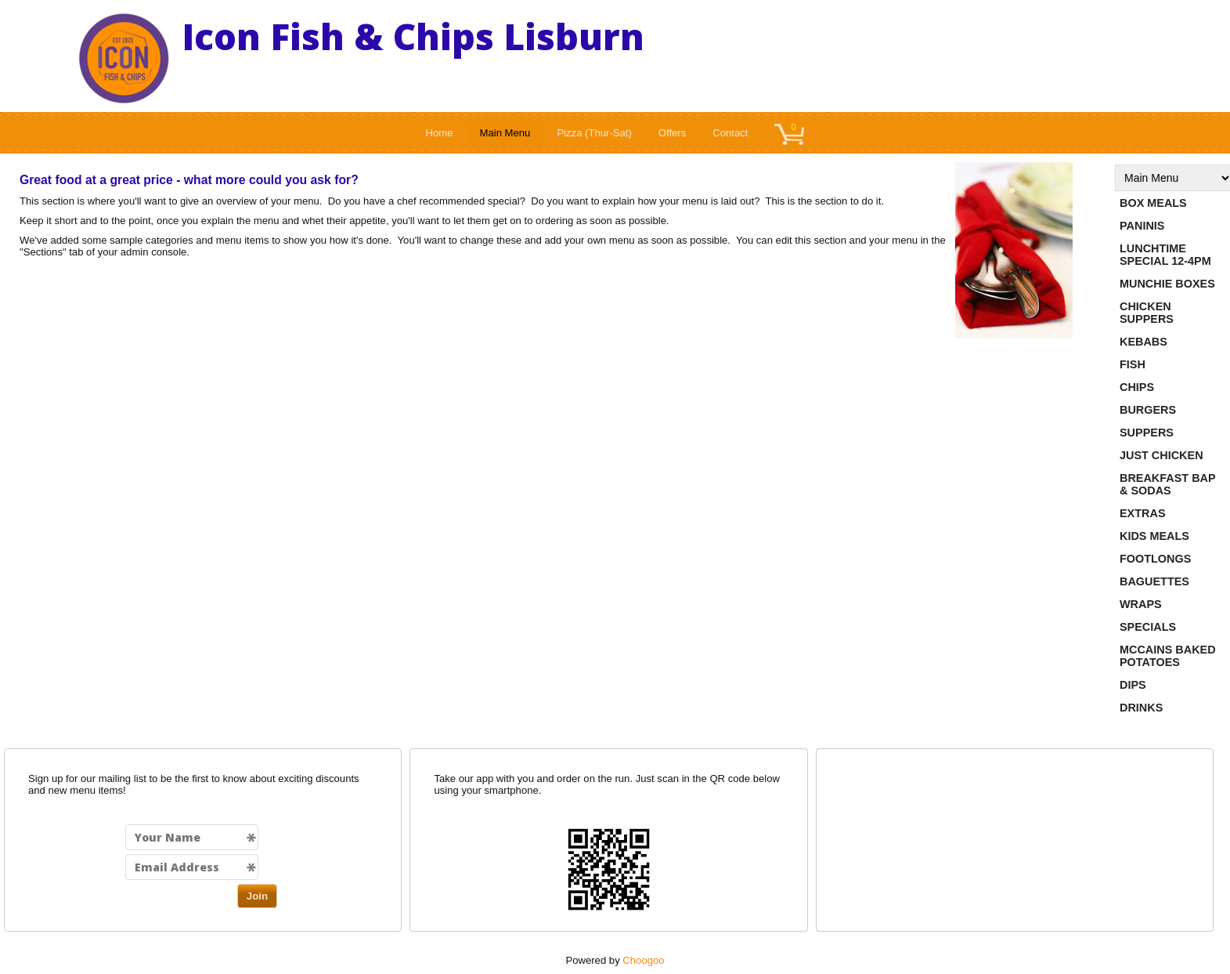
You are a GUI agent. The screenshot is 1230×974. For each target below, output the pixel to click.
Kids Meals (1154, 536)
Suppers (1147, 432)
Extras (1143, 513)
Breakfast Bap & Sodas (1168, 484)
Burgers (1148, 410)
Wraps (1141, 604)
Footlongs (1155, 558)
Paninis (1142, 225)
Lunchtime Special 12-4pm (1165, 254)
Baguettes (1154, 581)
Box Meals (1153, 203)
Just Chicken (1161, 455)
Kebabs (1143, 341)
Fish (1132, 364)
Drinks (1141, 707)
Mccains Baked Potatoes (1168, 655)
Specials (1148, 627)
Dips (1133, 685)
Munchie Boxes (1167, 283)
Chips (1137, 387)
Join (257, 896)
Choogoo (643, 960)
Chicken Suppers (1147, 312)
